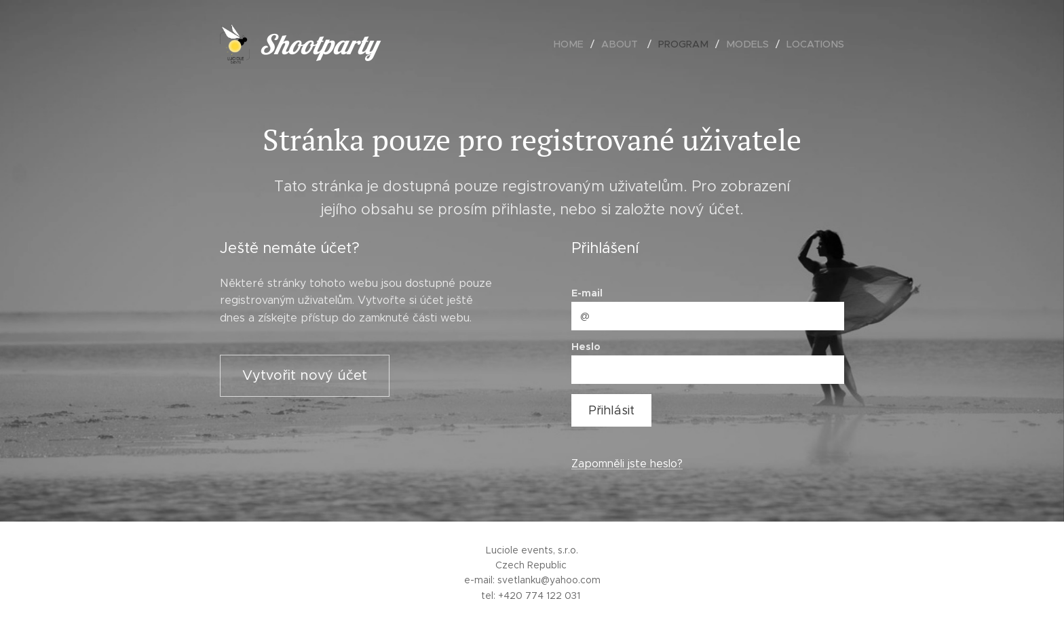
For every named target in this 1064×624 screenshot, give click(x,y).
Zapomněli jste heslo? (627, 463)
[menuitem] (581, 44)
